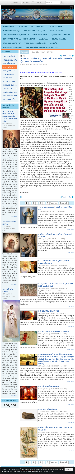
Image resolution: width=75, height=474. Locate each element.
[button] (60, 39)
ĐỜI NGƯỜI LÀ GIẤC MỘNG (48, 311)
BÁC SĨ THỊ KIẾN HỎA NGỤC (49, 386)
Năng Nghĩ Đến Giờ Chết (47, 409)
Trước (64, 55)
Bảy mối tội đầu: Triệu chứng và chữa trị (53, 331)
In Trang (21, 197)
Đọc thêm (14, 217)
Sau (70, 55)
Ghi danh (25, 2)
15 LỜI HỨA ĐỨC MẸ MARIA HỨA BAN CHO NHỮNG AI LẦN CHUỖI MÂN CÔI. (9, 116)
